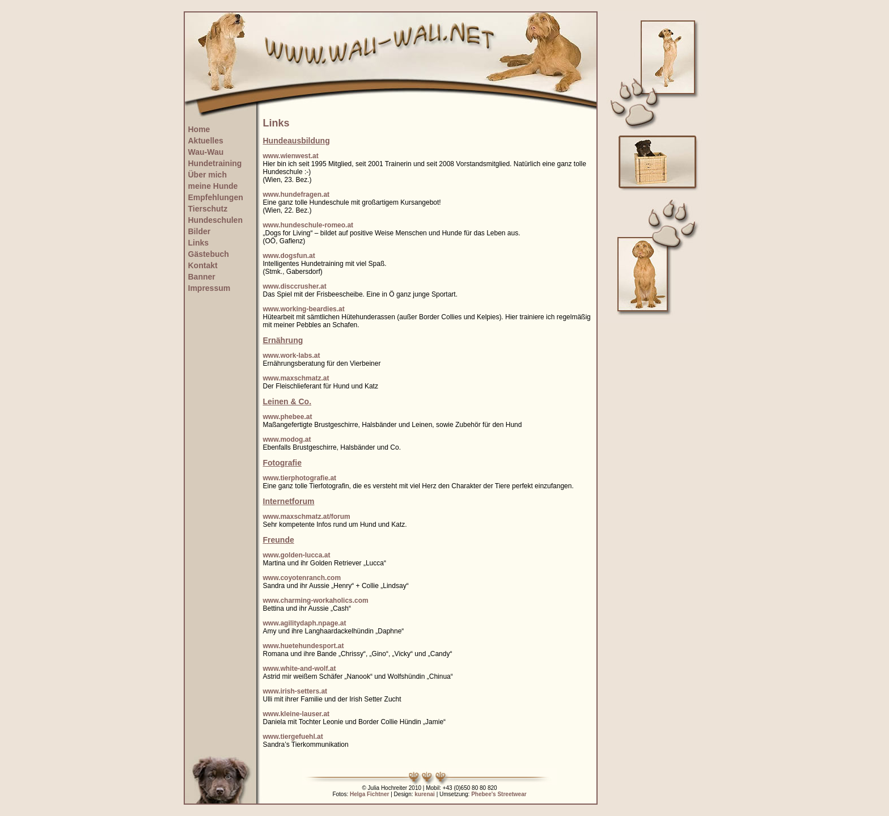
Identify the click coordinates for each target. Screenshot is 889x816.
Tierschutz (208, 208)
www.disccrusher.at (295, 286)
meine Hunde (213, 186)
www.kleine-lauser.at (296, 714)
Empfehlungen (215, 197)
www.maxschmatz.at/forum (306, 517)
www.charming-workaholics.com (316, 600)
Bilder (199, 231)
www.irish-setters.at (295, 691)
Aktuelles (205, 140)
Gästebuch (208, 254)
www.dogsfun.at (289, 256)
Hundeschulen (215, 220)
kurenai (424, 794)
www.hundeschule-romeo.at (308, 225)
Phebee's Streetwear (498, 794)
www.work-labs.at (291, 356)
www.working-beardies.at (304, 309)
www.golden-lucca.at (297, 555)
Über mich (207, 174)
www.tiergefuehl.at (293, 737)
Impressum (209, 288)
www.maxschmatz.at (296, 378)
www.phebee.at (287, 417)
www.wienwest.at (291, 156)
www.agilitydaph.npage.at (304, 623)
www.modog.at (287, 439)
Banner (201, 276)
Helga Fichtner (369, 794)
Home (199, 129)
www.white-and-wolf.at (299, 669)
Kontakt (203, 265)
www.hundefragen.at (296, 194)
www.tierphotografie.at (300, 478)
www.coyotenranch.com (302, 578)
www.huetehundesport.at (303, 646)
